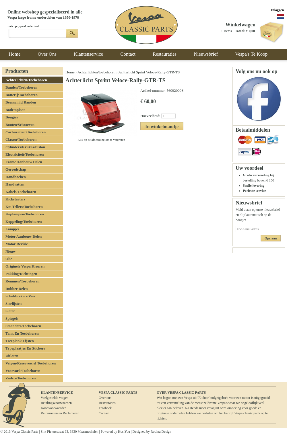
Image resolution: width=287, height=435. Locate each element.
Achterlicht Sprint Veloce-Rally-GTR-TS (149, 72)
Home (70, 72)
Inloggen (277, 10)
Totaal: (240, 31)
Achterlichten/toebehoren (96, 72)
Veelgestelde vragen (54, 398)
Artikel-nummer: (153, 90)
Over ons (105, 398)
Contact (104, 413)
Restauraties (107, 403)
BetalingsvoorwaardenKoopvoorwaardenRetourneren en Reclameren (60, 408)
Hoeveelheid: (150, 116)
